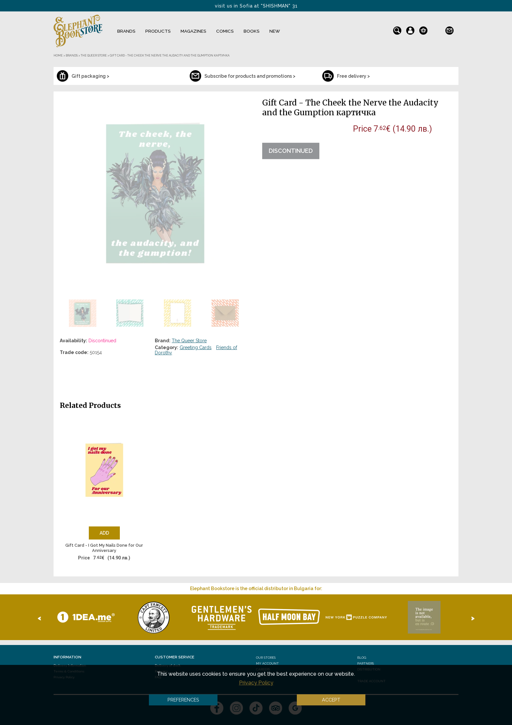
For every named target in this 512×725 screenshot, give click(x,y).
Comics (225, 31)
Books (252, 31)
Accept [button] (331, 699)
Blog (361, 657)
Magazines (193, 31)
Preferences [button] (183, 699)
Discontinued (291, 150)
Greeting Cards (196, 347)
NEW (274, 31)
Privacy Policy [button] (256, 683)
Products (158, 31)
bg (436, 29)
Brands (126, 31)
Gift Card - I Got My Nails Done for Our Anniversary (104, 548)
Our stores (266, 657)
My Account (267, 663)
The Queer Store (189, 340)
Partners (365, 663)
